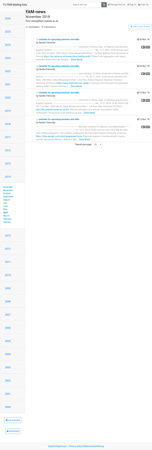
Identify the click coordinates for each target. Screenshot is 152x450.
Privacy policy (75, 446)
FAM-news (36, 11)
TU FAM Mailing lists (15, 4)
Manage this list (116, 4)
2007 (8, 314)
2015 (8, 163)
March (6, 215)
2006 (8, 327)
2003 (8, 367)
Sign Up (143, 4)
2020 (8, 97)
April (5, 212)
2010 (8, 275)
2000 (8, 406)
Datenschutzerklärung (93, 446)
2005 (8, 341)
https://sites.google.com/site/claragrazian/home (59, 136)
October (7, 193)
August (6, 200)
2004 (8, 354)
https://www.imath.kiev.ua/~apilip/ (73, 83)
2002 (8, 380)
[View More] (76, 59)
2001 (8, 393)
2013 (8, 235)
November (8, 190)
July (5, 203)
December (8, 187)
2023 (8, 58)
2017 (8, 137)
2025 (8, 31)
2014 (8, 176)
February (7, 219)
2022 (8, 71)
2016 (8, 150)
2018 (8, 123)
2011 (8, 261)
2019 (8, 110)
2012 (8, 248)
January (7, 222)
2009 (8, 288)
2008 (8, 301)
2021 (8, 84)
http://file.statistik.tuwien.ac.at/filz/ (52, 109)
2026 (8, 18)
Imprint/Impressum (57, 446)
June (5, 206)
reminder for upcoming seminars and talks (57, 39)
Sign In (131, 4)
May (5, 209)
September (8, 196)
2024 (8, 44)
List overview (12, 420)
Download (13, 431)
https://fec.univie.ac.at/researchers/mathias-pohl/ (67, 56)
